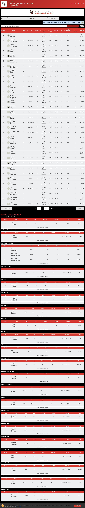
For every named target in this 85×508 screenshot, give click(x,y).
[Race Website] (4, 4)
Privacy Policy (18, 506)
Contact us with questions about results (43, 13)
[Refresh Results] (83, 26)
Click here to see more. (42, 227)
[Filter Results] (81, 26)
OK (82, 22)
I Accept (77, 505)
